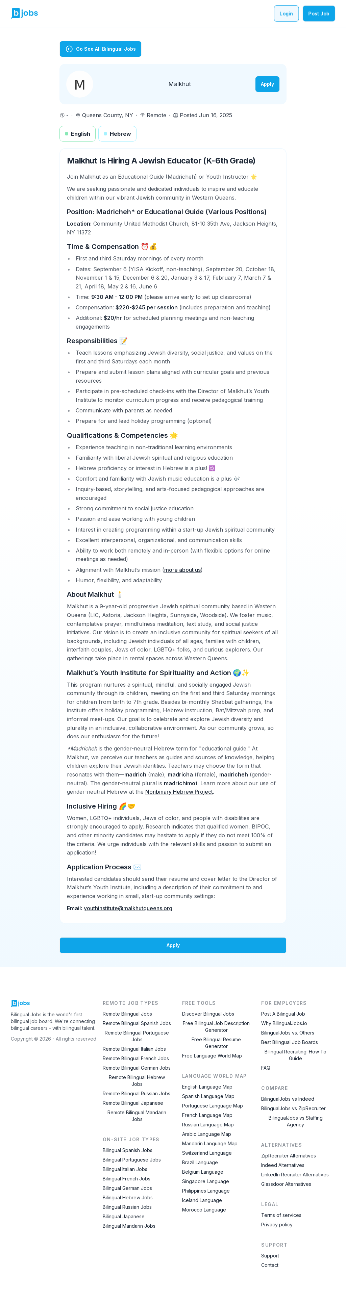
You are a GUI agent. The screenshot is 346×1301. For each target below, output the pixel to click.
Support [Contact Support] (270, 1255)
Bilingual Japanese (124, 1216)
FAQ (265, 1068)
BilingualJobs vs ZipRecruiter (293, 1108)
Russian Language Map (208, 1124)
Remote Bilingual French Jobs (136, 1058)
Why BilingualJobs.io (284, 1023)
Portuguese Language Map (212, 1105)
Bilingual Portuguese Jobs (132, 1160)
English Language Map (207, 1087)
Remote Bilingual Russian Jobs (136, 1093)
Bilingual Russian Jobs (127, 1207)
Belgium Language (202, 1172)
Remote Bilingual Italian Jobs (134, 1049)
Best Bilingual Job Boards (289, 1042)
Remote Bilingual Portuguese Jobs (137, 1036)
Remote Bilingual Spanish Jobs (137, 1023)
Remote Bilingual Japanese (133, 1103)
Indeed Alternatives (282, 1165)
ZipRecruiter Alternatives (288, 1155)
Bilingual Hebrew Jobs (128, 1197)
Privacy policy (277, 1224)
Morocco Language (204, 1210)
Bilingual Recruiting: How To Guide (295, 1055)
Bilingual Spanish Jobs (127, 1150)
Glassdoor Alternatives (286, 1184)
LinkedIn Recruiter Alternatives (295, 1174)
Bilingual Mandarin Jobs (129, 1226)
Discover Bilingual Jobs (208, 1014)
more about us (182, 569)
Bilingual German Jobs (127, 1188)
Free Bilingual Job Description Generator (216, 1026)
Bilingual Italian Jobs (125, 1169)
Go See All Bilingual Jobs (100, 49)
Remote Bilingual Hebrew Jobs (137, 1080)
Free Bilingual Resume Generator (216, 1043)
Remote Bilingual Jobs (127, 1014)
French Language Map (207, 1115)
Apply (267, 84)
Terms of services (281, 1215)
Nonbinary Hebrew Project (179, 791)
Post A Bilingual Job (283, 1014)
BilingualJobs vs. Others (287, 1033)
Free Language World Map (212, 1055)
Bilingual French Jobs (126, 1178)
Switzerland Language (207, 1153)
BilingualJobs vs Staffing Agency (296, 1121)
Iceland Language (202, 1200)
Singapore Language (205, 1181)
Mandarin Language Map (210, 1143)
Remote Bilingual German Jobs (137, 1068)
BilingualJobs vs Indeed (287, 1099)
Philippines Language (206, 1191)
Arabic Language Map (206, 1134)
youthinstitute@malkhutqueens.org (128, 908)
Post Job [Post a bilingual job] (318, 13)
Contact (269, 1265)
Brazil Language (200, 1162)
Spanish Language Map (208, 1096)
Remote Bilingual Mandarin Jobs (136, 1115)
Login (286, 13)
